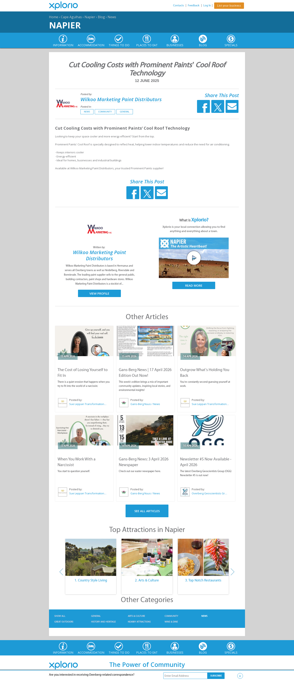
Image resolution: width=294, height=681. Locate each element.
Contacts (178, 5)
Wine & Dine (171, 621)
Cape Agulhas (71, 17)
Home (53, 17)
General (124, 111)
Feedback (193, 5)
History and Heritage (103, 621)
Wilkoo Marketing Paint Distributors (121, 99)
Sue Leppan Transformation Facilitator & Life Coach (88, 404)
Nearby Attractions (139, 621)
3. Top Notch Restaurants (203, 580)
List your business (229, 5)
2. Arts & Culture (147, 580)
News (112, 17)
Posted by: (86, 94)
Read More (193, 285)
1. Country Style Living (91, 580)
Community (105, 111)
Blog (101, 17)
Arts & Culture (136, 616)
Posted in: (85, 106)
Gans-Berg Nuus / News (145, 404)
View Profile (99, 293)
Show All (59, 616)
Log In (207, 5)
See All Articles (147, 511)
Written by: (99, 247)
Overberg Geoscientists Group (210, 493)
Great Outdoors (63, 621)
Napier (90, 17)
